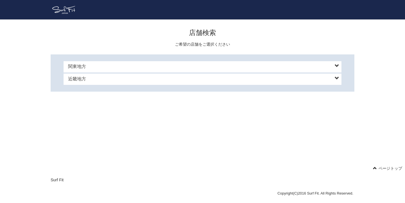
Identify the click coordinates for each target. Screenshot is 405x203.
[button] (203, 66)
